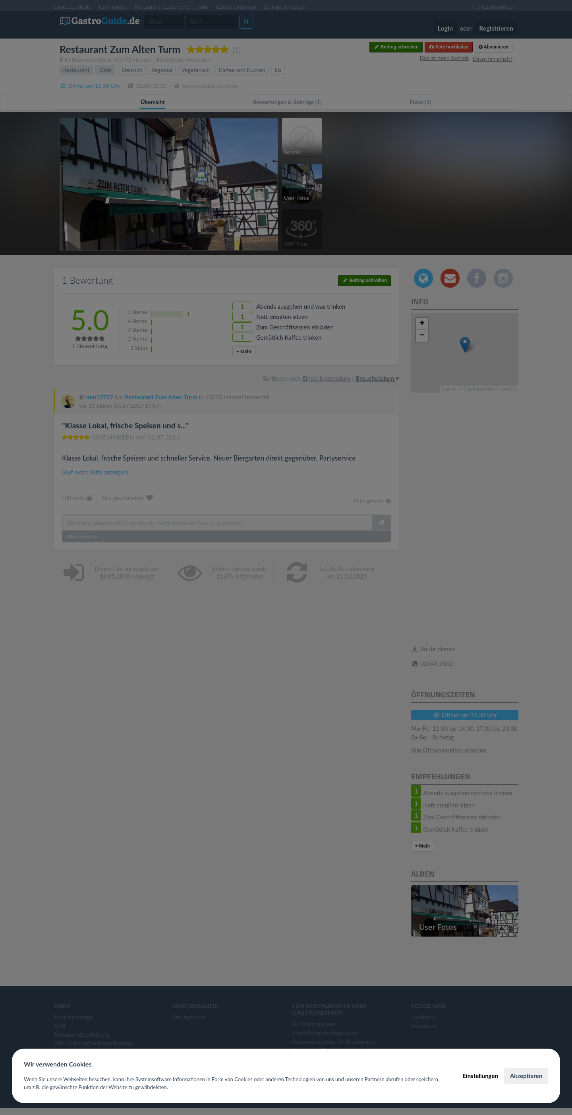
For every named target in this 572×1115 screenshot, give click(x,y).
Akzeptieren (526, 1075)
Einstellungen (480, 1075)
